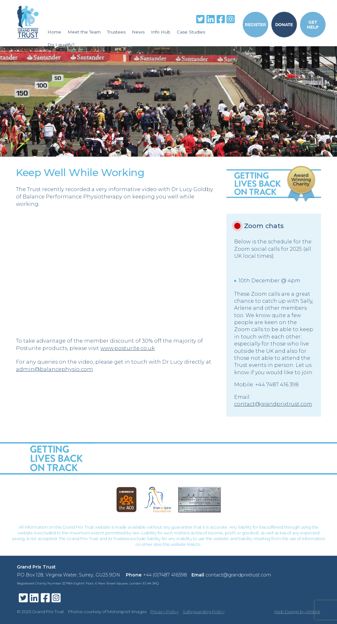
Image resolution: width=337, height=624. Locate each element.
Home (54, 31)
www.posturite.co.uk (127, 348)
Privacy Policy (164, 611)
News (138, 31)
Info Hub (160, 31)
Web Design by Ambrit (297, 611)
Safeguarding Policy (204, 611)
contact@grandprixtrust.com (273, 404)
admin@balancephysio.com (54, 369)
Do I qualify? (61, 44)
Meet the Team (84, 31)
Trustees (116, 31)
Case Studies (191, 31)
